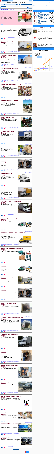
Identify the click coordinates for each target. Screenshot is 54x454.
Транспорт (3, 4)
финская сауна (37, 52)
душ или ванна (37, 55)
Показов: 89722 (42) (11, 169)
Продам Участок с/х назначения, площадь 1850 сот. (41, 28)
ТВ (8, 0)
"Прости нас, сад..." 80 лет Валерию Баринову (42, 18)
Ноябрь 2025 (43, 0)
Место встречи (37, 16)
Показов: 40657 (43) (11, 214)
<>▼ (11, 0)
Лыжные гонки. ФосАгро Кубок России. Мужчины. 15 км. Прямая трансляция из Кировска (41, 15)
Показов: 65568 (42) (11, 298)
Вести (36, 13)
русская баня (37, 51)
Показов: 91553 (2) (10, 392)
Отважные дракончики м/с (40, 21)
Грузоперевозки (20, 4)
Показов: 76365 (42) (11, 197)
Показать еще (16, 449)
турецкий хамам (37, 53)
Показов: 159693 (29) (11, 51)
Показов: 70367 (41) (11, 273)
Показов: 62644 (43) (11, 361)
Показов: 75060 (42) (11, 313)
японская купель (37, 54)
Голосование (43, 49)
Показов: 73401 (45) (11, 113)
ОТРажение (37, 22)
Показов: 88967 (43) (11, 244)
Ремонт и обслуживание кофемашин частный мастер (41, 41)
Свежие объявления (43, 25)
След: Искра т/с (38, 17)
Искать (30, 7)
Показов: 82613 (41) (11, 155)
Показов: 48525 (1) (10, 408)
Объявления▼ (4, 0)
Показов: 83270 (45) (11, 80)
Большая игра (37, 12)
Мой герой (37, 23)
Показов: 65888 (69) (11, 64)
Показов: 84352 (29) (10, 446)
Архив (51, 56)
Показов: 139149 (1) (11, 433)
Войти (31, 0)
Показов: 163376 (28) (11, 37)
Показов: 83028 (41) (11, 330)
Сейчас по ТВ (43, 11)
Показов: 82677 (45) (11, 127)
